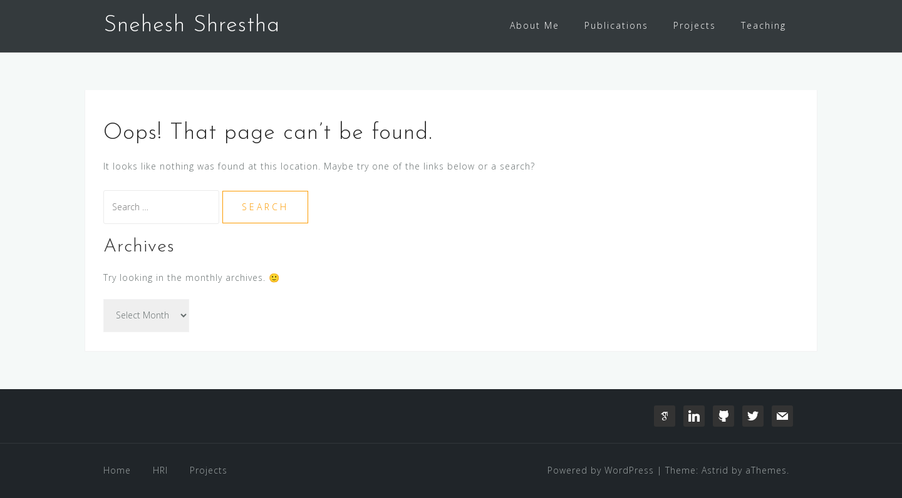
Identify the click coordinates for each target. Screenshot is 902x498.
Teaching (763, 25)
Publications (616, 25)
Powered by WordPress (600, 470)
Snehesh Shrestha (191, 25)
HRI (160, 470)
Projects (694, 25)
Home (117, 470)
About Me (534, 25)
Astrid (715, 470)
